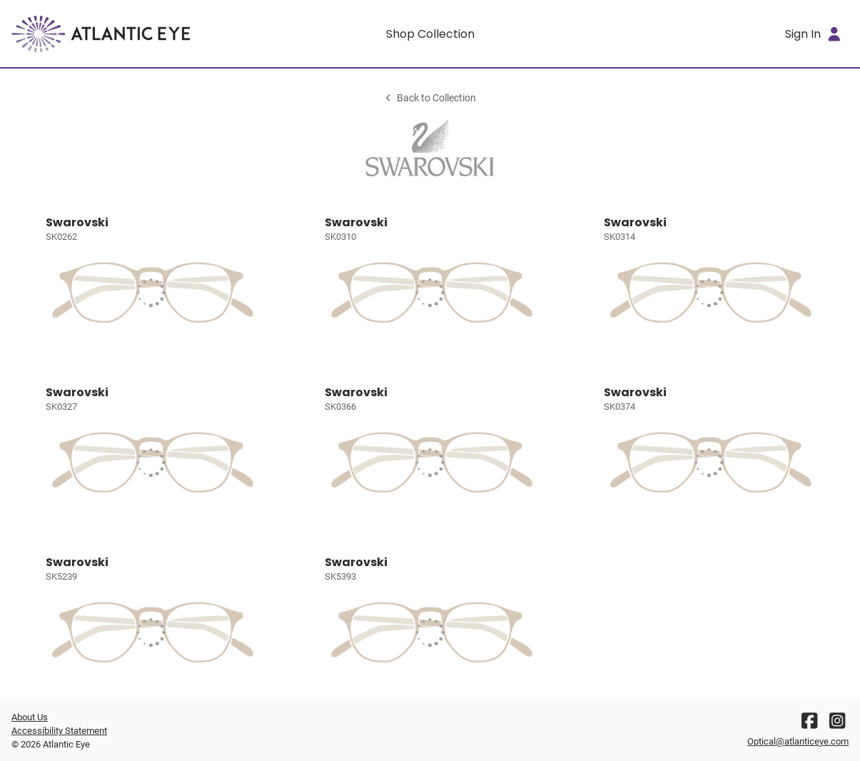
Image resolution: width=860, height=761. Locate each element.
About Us (29, 717)
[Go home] (116, 33)
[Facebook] (809, 724)
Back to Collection (429, 98)
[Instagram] (837, 724)
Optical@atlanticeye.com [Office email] (798, 741)
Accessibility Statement (59, 730)
